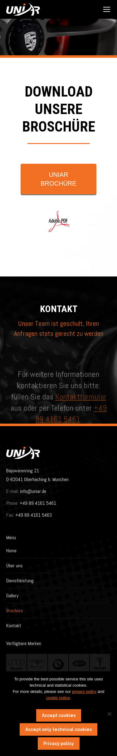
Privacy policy (58, 743)
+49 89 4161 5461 (37, 503)
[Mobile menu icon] (107, 9)
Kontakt (13, 625)
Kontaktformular (80, 419)
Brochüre (14, 610)
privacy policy (84, 691)
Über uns (14, 565)
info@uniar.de (33, 491)
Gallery (12, 595)
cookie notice (58, 697)
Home (11, 550)
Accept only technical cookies (58, 729)
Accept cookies (59, 715)
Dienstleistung (20, 580)
